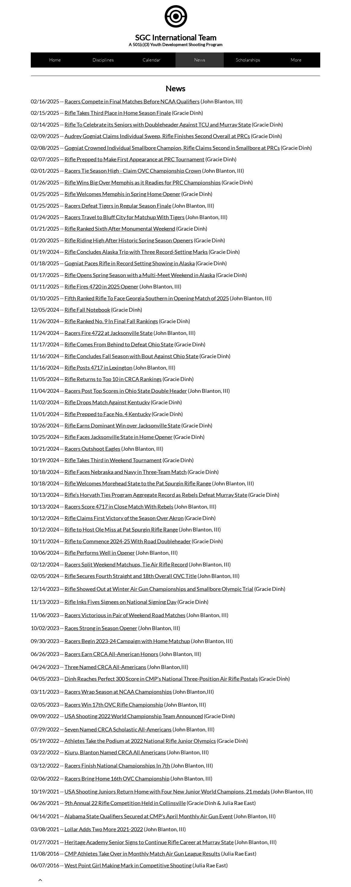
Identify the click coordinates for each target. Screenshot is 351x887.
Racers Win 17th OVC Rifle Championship (114, 704)
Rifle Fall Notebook (87, 309)
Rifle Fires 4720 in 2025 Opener (101, 286)
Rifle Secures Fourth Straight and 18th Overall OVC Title (131, 576)
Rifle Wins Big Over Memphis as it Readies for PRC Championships (143, 182)
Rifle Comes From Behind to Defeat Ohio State (119, 344)
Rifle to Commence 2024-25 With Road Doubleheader (128, 541)
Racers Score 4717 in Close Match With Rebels (119, 506)
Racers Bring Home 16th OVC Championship (117, 778)
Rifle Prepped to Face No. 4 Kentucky (108, 414)
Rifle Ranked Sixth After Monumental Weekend (120, 228)
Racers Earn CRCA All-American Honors (111, 654)
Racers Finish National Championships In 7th (117, 765)
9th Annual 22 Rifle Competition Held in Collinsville (125, 803)
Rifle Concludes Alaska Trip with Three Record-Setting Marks (136, 251)
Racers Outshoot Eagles (92, 448)
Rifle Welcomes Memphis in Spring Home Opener (122, 194)
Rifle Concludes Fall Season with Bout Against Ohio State (131, 356)
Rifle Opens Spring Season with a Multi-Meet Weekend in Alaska (140, 275)
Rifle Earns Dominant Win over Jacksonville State (122, 425)
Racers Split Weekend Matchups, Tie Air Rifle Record (126, 564)
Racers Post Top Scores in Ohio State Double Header (126, 390)
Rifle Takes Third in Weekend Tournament (113, 460)
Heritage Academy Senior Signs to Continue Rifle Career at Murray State (149, 842)
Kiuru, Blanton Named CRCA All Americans (115, 752)
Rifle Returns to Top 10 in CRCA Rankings (113, 379)
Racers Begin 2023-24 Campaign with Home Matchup (127, 641)
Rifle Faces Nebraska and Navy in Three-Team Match (126, 472)
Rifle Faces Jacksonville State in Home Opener (118, 437)
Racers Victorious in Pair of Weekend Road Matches (125, 615)
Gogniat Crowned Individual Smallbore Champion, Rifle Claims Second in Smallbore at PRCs (172, 147)
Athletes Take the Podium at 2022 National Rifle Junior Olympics (140, 740)
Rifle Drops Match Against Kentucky (107, 402)
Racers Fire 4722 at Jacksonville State (109, 333)
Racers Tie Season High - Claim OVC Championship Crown (133, 170)
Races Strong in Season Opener (101, 628)
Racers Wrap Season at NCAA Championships (118, 691)
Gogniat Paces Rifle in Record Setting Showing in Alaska (130, 263)
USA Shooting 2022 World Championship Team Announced (134, 716)
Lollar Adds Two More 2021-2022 (104, 829)
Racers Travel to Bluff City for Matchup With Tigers (125, 217)
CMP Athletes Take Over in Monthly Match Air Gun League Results (142, 853)
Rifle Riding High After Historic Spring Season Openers (129, 240)
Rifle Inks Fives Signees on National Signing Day (120, 601)
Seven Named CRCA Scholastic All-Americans (118, 729)
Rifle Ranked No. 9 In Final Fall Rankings (111, 321)
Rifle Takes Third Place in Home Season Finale (118, 112)
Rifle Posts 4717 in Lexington (98, 367)
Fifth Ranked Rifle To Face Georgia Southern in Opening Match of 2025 (147, 298)
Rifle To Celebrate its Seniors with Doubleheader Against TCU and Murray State (158, 124)
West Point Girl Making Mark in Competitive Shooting (128, 865)
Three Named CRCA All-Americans (105, 667)
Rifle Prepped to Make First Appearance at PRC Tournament (134, 159)
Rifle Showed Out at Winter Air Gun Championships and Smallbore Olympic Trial (159, 589)
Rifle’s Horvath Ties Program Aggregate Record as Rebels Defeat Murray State (156, 494)
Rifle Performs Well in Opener (100, 552)
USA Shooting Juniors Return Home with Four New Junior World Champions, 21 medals (167, 791)
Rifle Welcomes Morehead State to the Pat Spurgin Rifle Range (138, 483)
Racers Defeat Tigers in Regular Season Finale (118, 205)
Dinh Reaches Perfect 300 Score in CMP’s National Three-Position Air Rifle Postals (161, 678)
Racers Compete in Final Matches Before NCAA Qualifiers (132, 101)
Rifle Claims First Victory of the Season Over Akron (124, 518)
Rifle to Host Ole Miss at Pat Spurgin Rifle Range (121, 529)
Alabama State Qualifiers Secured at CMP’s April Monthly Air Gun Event (149, 816)
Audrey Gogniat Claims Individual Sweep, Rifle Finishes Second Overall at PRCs (157, 136)
